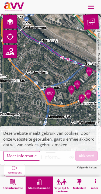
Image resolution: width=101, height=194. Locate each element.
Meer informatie (22, 155)
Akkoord (86, 155)
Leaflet (98, 26)
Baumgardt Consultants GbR (98, 89)
